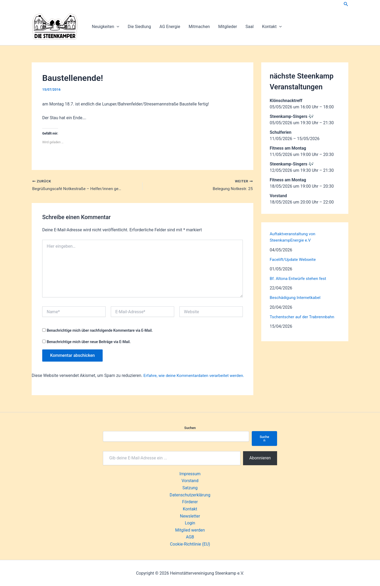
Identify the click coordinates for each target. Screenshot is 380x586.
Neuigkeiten (105, 26)
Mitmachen (199, 26)
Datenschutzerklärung (190, 494)
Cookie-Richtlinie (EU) (190, 543)
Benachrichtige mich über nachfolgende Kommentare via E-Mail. (100, 331)
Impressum (190, 474)
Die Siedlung (139, 26)
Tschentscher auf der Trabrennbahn (303, 316)
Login (190, 522)
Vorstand (190, 480)
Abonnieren (260, 458)
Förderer (190, 501)
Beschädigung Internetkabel (296, 297)
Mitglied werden (190, 529)
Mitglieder (227, 26)
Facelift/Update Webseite (293, 259)
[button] (346, 4)
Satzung (190, 487)
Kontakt (272, 26)
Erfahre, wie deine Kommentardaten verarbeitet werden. (195, 375)
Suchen (190, 428)
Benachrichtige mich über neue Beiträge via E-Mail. (89, 342)
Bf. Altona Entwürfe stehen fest (299, 278)
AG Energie (169, 26)
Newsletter (190, 515)
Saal (249, 26)
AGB (190, 536)
